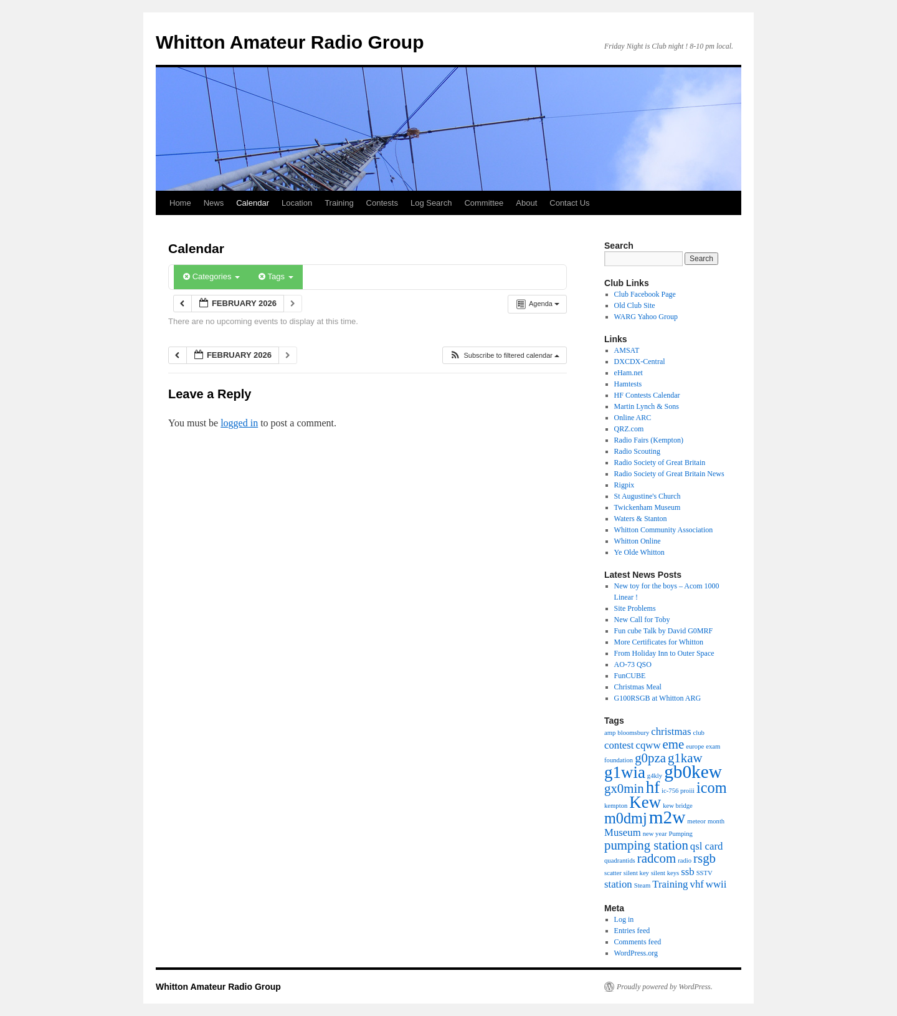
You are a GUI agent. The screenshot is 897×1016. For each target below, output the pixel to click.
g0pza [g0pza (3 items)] (650, 757)
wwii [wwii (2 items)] (716, 884)
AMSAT (627, 350)
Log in (624, 919)
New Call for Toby (642, 619)
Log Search (431, 203)
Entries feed (632, 930)
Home (180, 203)
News (214, 203)
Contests (382, 203)
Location (297, 203)
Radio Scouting (637, 451)
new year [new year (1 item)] (655, 833)
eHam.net (628, 372)
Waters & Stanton (640, 518)
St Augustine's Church (647, 496)
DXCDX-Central (639, 361)
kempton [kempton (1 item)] (615, 805)
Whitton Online (637, 541)
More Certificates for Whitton (658, 642)
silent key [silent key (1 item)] (636, 873)
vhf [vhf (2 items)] (697, 884)
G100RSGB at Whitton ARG (657, 698)
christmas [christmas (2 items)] (671, 731)
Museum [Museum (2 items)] (622, 832)
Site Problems (635, 608)
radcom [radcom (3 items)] (656, 858)
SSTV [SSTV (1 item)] (704, 873)
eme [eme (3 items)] (674, 744)
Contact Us (569, 203)
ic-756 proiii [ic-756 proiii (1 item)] (678, 790)
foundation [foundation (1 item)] (618, 760)
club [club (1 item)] (699, 732)
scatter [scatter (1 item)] (613, 873)
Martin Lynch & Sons (646, 406)
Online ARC (633, 417)
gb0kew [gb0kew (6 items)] (693, 772)
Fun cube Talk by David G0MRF (663, 630)
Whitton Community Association (663, 529)
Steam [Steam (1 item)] (642, 885)
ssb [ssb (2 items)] (687, 872)
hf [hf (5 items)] (653, 787)
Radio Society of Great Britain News (669, 473)
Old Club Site (634, 305)
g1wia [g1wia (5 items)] (624, 772)
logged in (239, 423)
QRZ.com (629, 428)
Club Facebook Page (645, 294)
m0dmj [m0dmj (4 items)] (625, 818)
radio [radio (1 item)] (684, 860)
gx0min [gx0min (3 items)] (624, 788)
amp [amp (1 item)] (609, 732)
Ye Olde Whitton (639, 552)
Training (339, 203)
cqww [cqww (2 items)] (648, 745)
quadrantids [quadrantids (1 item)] (619, 860)
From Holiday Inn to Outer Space (664, 653)
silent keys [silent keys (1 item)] (665, 873)
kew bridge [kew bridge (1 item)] (678, 805)
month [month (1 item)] (716, 821)
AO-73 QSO (633, 664)
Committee (483, 203)
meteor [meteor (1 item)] (696, 821)
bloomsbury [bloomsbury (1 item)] (633, 732)
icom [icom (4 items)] (711, 787)
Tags (276, 276)
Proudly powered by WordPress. (665, 986)
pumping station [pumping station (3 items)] (646, 845)
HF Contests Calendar (647, 395)
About (526, 203)
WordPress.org (636, 953)
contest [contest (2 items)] (619, 745)
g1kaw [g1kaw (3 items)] (685, 757)
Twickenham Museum (647, 507)
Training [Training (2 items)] (670, 884)
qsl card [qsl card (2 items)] (706, 846)
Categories (211, 276)
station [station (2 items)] (618, 884)
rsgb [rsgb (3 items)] (704, 858)
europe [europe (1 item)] (695, 746)
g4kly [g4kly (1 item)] (654, 775)
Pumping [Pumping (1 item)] (680, 833)
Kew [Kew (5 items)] (645, 802)
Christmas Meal (638, 687)
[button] (504, 355)
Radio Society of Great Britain (660, 462)
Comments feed (638, 941)
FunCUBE (630, 675)
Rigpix (624, 485)
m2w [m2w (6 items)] (667, 817)
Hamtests (628, 384)
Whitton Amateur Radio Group (290, 42)
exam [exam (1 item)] (713, 746)
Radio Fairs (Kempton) (648, 440)
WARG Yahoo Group (646, 316)
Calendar (252, 203)
